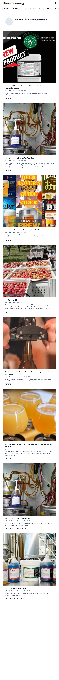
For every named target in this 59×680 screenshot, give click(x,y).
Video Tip (31, 8)
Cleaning (24, 528)
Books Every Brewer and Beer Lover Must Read (22, 230)
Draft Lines (16, 528)
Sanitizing (22, 598)
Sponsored (8, 98)
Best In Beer (47, 8)
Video (23, 8)
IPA (39, 8)
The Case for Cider (11, 300)
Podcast (15, 8)
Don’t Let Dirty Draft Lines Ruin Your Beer (20, 158)
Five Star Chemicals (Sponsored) (14, 90)
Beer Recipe (6, 8)
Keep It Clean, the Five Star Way (16, 588)
